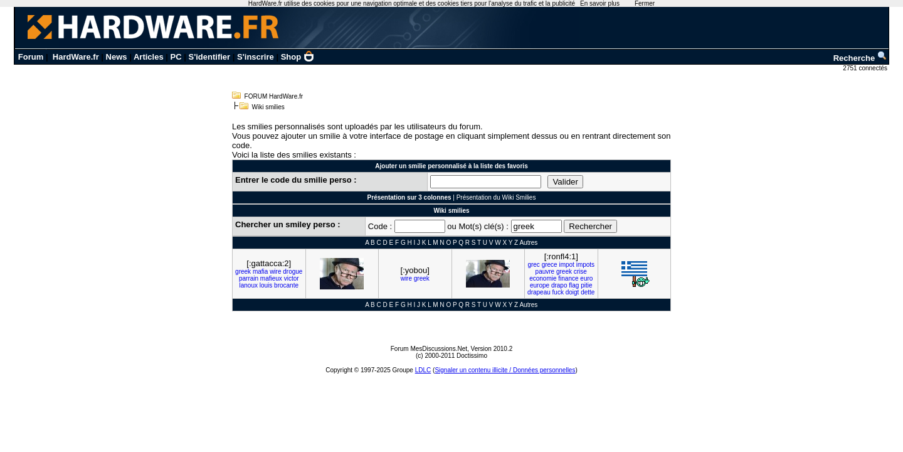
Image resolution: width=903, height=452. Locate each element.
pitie (586, 285)
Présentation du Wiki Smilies (496, 197)
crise (580, 271)
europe (539, 285)
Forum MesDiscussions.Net (429, 348)
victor (291, 278)
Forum (30, 57)
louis (266, 285)
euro (586, 278)
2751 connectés (866, 68)
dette (587, 292)
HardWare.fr (76, 57)
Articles (149, 57)
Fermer (645, 3)
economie (542, 278)
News (116, 57)
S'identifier (209, 57)
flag (574, 285)
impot (566, 264)
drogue (292, 271)
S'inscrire (255, 57)
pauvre (545, 271)
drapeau (539, 292)
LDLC (423, 370)
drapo (559, 285)
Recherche (860, 58)
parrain (248, 278)
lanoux (248, 285)
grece (549, 264)
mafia (260, 271)
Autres (528, 242)
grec (533, 264)
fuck (558, 292)
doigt (572, 292)
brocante (286, 285)
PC (176, 57)
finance (568, 278)
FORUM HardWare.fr (274, 96)
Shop (298, 57)
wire (275, 271)
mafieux (271, 278)
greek (243, 271)
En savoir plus (600, 3)
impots (585, 264)
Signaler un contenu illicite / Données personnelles (505, 370)
